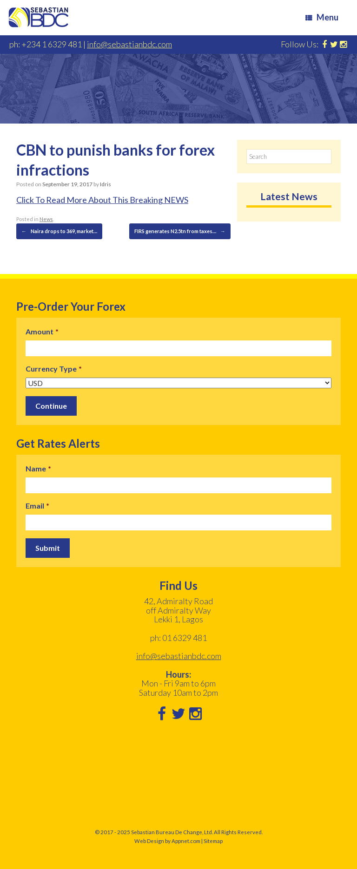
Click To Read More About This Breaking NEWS (102, 200)
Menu (321, 17)
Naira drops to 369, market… (59, 231)
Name (38, 468)
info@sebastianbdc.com (129, 44)
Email (37, 505)
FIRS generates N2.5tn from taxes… (179, 231)
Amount (42, 331)
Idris (105, 184)
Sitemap (213, 841)
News (46, 219)
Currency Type (54, 368)
